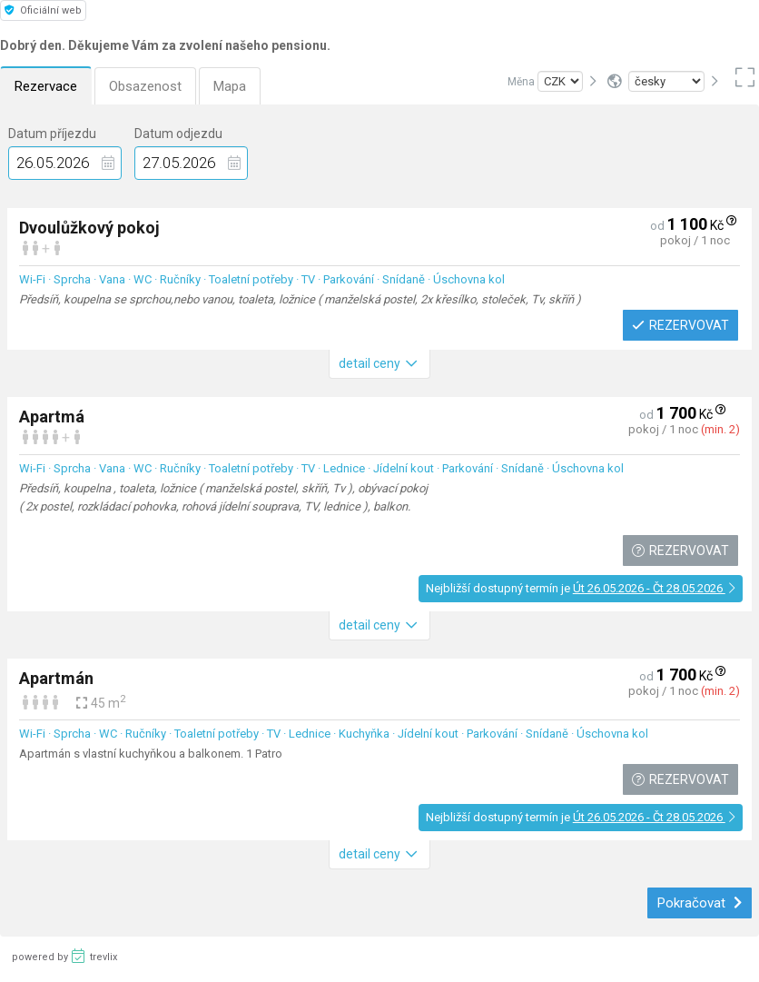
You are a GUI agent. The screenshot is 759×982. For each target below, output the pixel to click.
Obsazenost (145, 86)
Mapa (229, 86)
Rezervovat (680, 325)
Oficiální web (43, 10)
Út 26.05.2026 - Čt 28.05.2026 (654, 588)
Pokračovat (699, 903)
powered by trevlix (64, 955)
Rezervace (46, 86)
